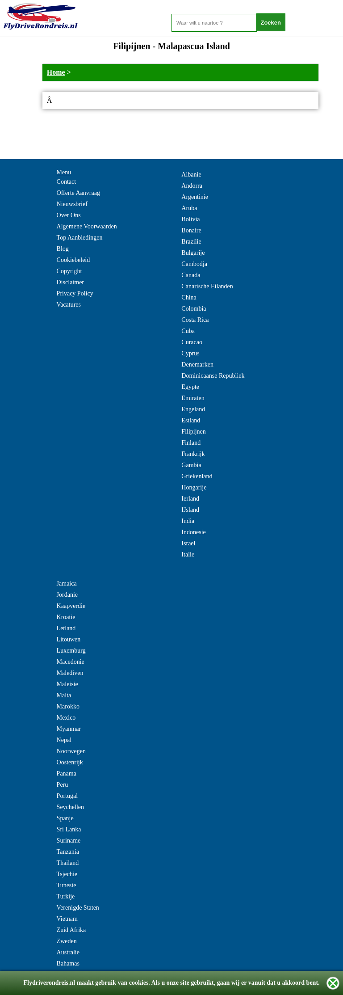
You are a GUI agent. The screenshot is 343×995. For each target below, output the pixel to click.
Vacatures (69, 304)
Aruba (189, 208)
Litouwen (69, 639)
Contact (66, 181)
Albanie (191, 174)
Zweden (67, 941)
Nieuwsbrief (72, 204)
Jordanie (67, 594)
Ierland (190, 498)
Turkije (66, 896)
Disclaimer (70, 282)
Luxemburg (71, 650)
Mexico (66, 717)
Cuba (188, 331)
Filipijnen (193, 431)
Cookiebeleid (73, 260)
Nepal (64, 740)
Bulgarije (193, 252)
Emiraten (192, 398)
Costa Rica (195, 319)
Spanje (65, 818)
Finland (191, 442)
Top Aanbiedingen (80, 237)
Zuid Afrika (71, 930)
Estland (190, 420)
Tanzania (68, 851)
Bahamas (68, 963)
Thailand (68, 863)
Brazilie (191, 241)
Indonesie (193, 532)
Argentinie (194, 197)
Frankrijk (193, 454)
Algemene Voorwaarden (87, 226)
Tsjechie (67, 874)
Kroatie (66, 617)
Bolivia (190, 219)
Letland (66, 628)
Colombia (193, 308)
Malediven (70, 673)
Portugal (67, 796)
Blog (63, 248)
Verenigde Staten (78, 907)
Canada (190, 275)
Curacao (191, 342)
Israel (188, 543)
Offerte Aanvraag (78, 193)
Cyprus (190, 353)
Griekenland (196, 476)
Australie (68, 952)
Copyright (69, 271)
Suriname (69, 840)
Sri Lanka (69, 829)
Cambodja (194, 264)
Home (56, 72)
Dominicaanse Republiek (212, 375)
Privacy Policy (75, 293)
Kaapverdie (71, 606)
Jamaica (67, 583)
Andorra (191, 185)
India (187, 521)
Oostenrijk (70, 762)
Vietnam (67, 918)
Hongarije (193, 487)
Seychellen (70, 807)
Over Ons (69, 215)
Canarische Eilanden (207, 286)
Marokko (68, 706)
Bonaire (191, 230)
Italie (187, 554)
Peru (62, 784)
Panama (66, 773)
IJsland (190, 509)
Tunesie (66, 885)
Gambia (191, 465)
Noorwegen (71, 751)
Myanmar (69, 728)
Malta (64, 695)
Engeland (193, 409)
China (188, 297)
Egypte (190, 387)
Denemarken (197, 364)
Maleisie (67, 684)
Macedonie (70, 661)
